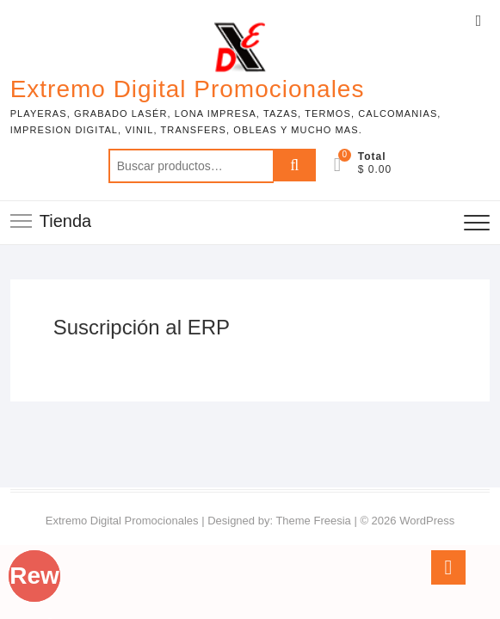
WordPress (426, 520)
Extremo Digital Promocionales (187, 89)
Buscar (294, 166)
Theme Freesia (312, 520)
